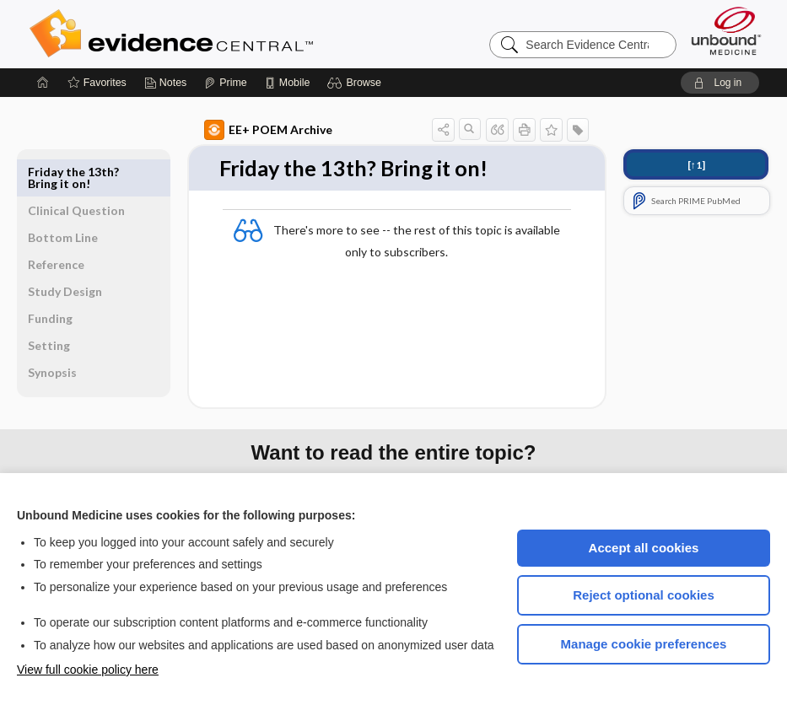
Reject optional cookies (643, 595)
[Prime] (225, 82)
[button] (356, 82)
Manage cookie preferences (644, 644)
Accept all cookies (644, 548)
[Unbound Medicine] (726, 30)
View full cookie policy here (88, 669)
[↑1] (696, 165)
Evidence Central (239, 33)
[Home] (43, 82)
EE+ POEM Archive (241, 130)
